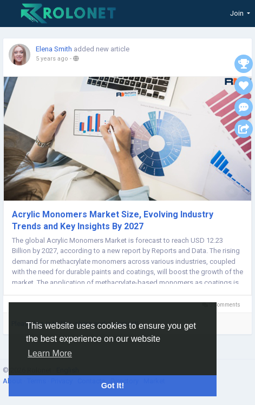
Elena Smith (54, 49)
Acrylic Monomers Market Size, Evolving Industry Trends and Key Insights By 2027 (112, 220)
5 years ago (52, 58)
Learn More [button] (50, 353)
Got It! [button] (112, 385)
